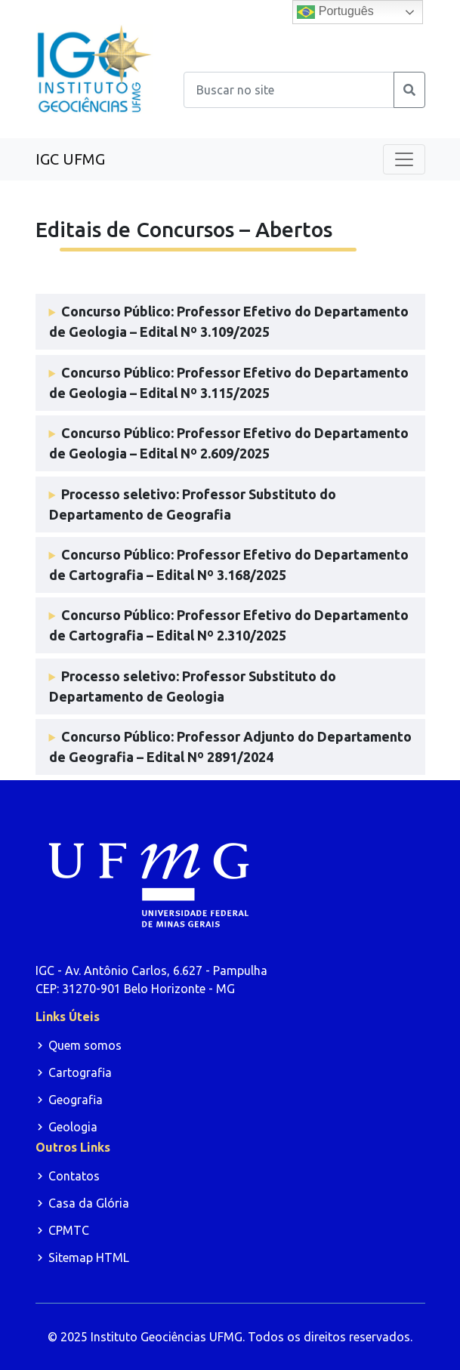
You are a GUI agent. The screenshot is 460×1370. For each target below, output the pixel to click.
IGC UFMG (70, 159)
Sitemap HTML (88, 1257)
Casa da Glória (88, 1203)
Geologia (72, 1127)
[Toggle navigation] (404, 159)
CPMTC (68, 1230)
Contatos (74, 1176)
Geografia (75, 1100)
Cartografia (80, 1072)
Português (335, 12)
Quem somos (85, 1045)
